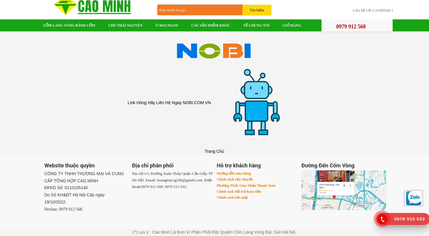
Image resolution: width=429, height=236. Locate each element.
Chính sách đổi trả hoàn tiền (239, 191)
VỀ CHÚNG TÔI (256, 25)
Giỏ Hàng (292, 25)
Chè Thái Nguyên (125, 25)
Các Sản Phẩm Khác (210, 25)
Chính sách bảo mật (232, 197)
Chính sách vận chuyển (235, 179)
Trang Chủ (215, 151)
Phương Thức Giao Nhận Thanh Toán (246, 185)
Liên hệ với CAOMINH (372, 10)
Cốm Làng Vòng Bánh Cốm (69, 25)
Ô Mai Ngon (167, 25)
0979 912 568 (351, 27)
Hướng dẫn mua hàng (234, 173)
